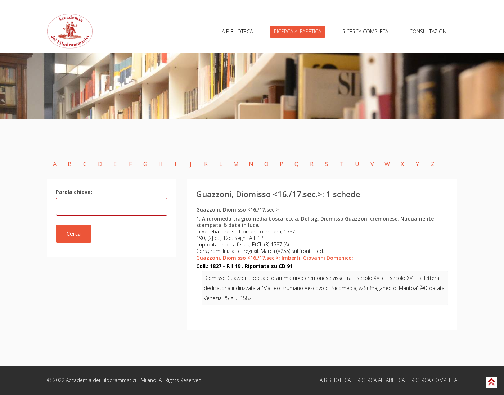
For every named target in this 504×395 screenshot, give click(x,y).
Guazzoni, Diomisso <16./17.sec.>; (238, 257)
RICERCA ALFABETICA (297, 31)
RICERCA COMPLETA (365, 31)
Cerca (74, 233)
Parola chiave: (74, 192)
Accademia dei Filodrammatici (101, 380)
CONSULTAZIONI (428, 31)
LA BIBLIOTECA (236, 31)
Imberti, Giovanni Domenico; (317, 257)
